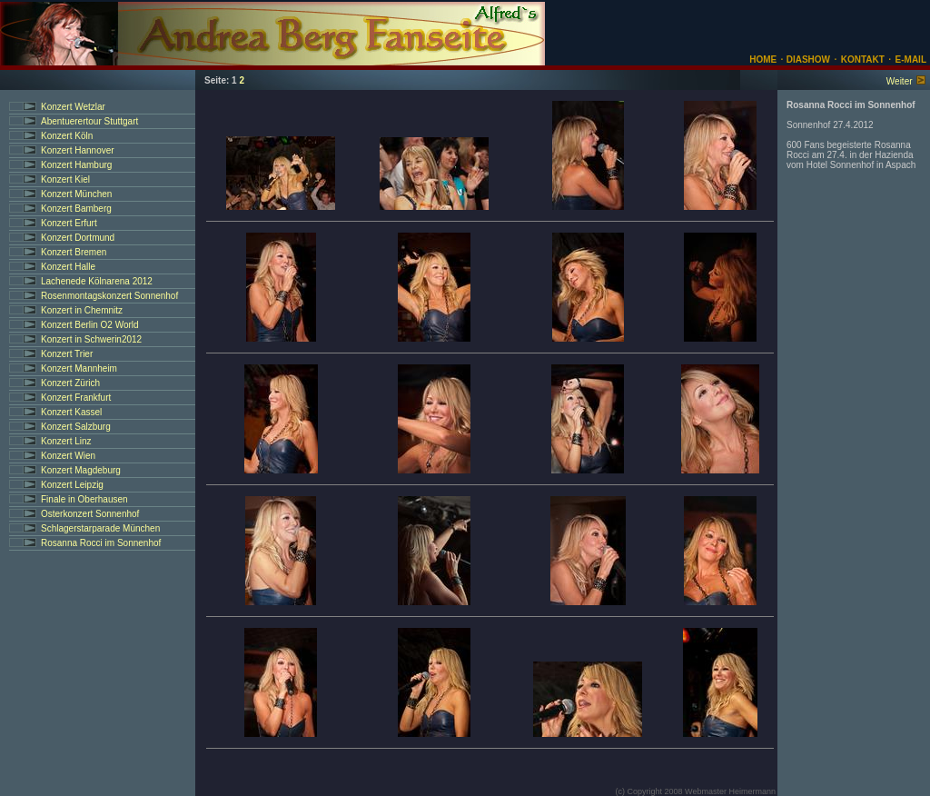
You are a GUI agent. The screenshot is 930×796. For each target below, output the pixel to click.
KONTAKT (863, 60)
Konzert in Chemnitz (82, 310)
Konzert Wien (68, 456)
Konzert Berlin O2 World (90, 325)
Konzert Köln (67, 136)
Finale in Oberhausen (84, 499)
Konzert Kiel (65, 179)
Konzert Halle (68, 267)
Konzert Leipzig (72, 485)
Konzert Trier (67, 354)
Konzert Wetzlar (73, 107)
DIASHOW (807, 60)
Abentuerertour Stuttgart (89, 121)
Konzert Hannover (77, 150)
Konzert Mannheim (79, 368)
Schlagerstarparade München (100, 528)
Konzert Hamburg (76, 165)
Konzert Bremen (73, 252)
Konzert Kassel (71, 412)
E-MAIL (910, 60)
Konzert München (76, 194)
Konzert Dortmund (77, 238)
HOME (763, 60)
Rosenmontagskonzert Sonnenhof (109, 296)
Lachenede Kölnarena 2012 (97, 281)
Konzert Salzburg (76, 427)
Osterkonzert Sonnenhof (90, 514)
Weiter (899, 81)
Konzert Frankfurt (76, 398)
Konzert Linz (66, 441)
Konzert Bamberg (76, 209)
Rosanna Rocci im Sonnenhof (101, 543)
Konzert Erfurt (69, 223)
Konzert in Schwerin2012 (91, 339)
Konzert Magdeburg (81, 470)
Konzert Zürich (70, 383)
